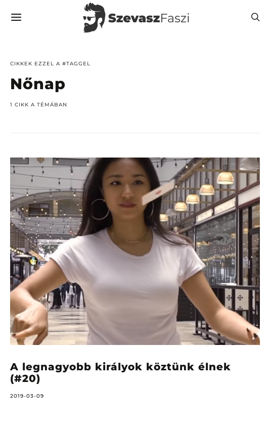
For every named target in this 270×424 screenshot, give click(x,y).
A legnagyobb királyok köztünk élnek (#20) (120, 372)
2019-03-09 (27, 396)
